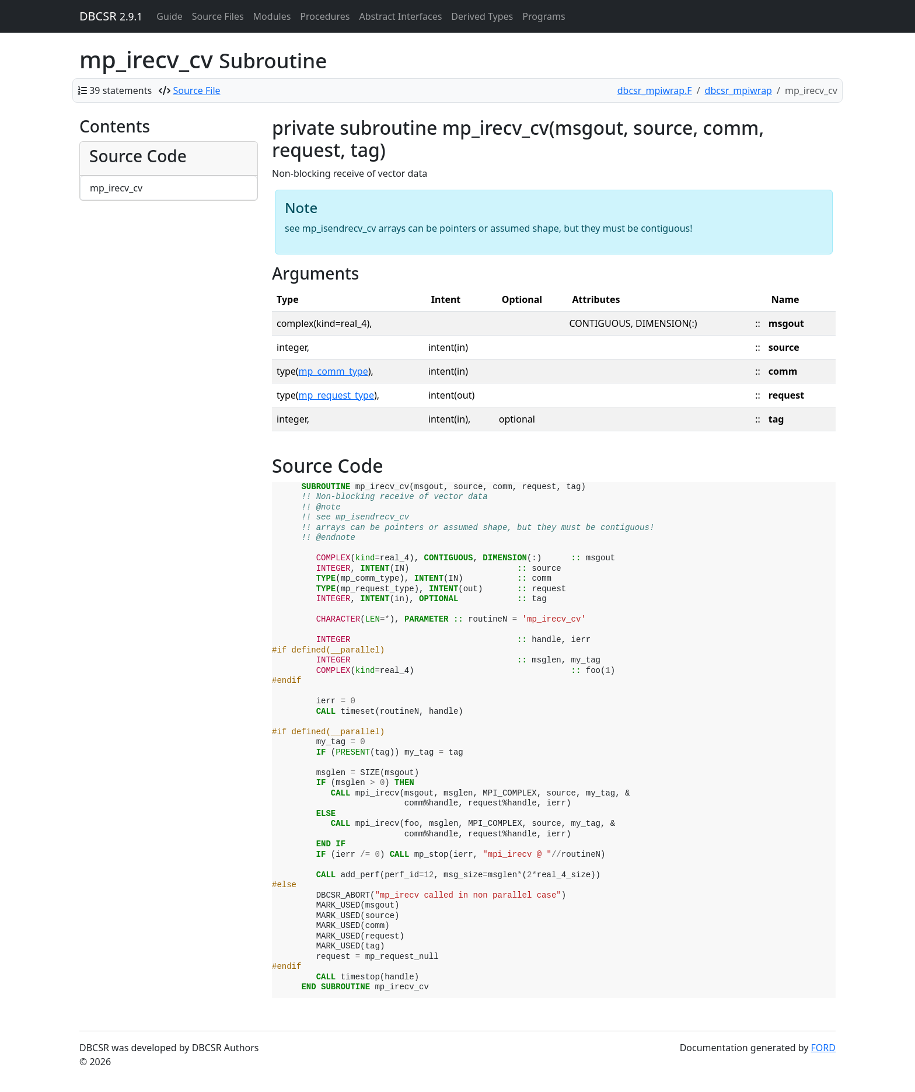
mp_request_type (336, 395)
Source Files (218, 16)
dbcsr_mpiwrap (738, 90)
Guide (169, 16)
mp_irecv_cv (116, 188)
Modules (272, 16)
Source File (197, 90)
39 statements (120, 90)
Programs (543, 16)
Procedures (325, 16)
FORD (823, 1047)
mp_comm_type (333, 371)
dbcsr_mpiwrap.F (654, 90)
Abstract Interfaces (400, 16)
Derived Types (482, 16)
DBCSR (110, 16)
